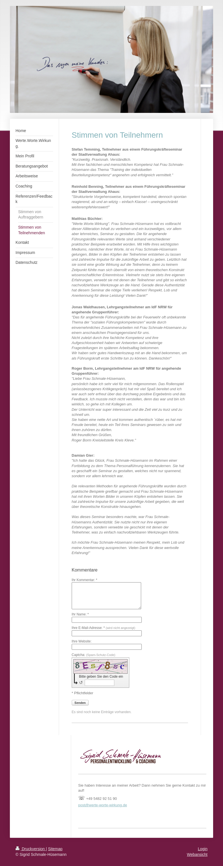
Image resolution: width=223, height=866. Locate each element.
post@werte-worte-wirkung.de (102, 805)
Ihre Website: (81, 641)
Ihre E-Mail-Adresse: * (103, 628)
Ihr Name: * (80, 614)
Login (202, 849)
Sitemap (55, 849)
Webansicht (197, 854)
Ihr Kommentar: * (84, 580)
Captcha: (93, 655)
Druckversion (31, 849)
